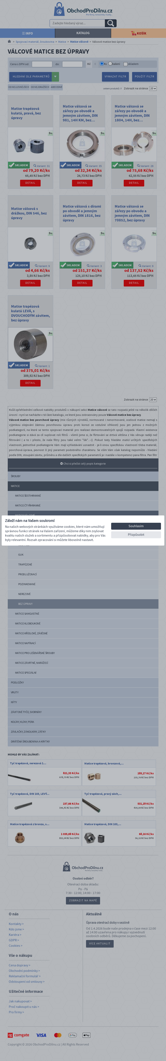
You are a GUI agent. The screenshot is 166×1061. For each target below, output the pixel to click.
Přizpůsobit (136, 535)
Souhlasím (136, 526)
